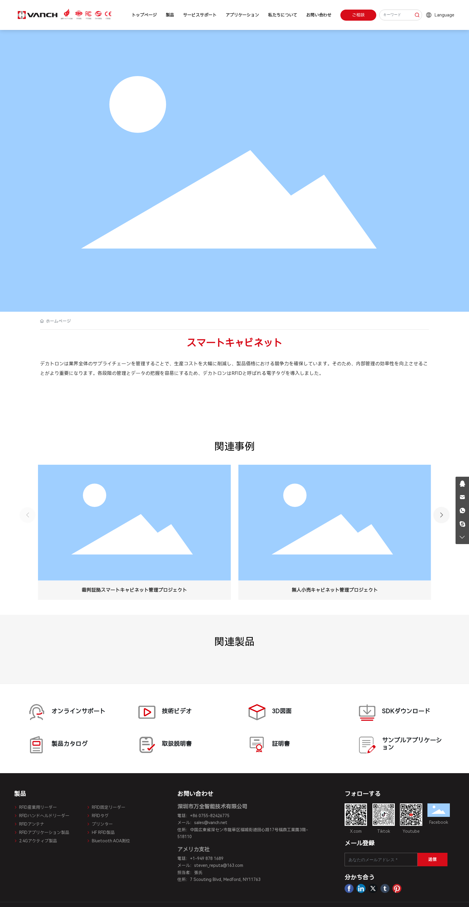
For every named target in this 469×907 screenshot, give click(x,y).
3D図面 (289, 712)
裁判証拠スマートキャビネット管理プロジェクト (134, 590)
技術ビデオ (179, 712)
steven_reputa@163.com (218, 865)
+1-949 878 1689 (206, 858)
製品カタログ (69, 745)
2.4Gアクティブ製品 (35, 840)
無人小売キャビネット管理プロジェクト (335, 590)
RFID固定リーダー (106, 807)
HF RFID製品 (101, 832)
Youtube (411, 831)
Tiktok (383, 831)
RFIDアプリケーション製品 (41, 832)
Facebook (438, 822)
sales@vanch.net (210, 822)
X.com (356, 831)
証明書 (289, 745)
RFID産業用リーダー (35, 807)
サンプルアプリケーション (399, 745)
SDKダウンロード (399, 712)
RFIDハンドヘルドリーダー (41, 815)
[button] (441, 515)
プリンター (100, 824)
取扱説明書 (179, 745)
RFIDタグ (98, 815)
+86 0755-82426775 (209, 815)
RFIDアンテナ (29, 824)
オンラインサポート (69, 712)
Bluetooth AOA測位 (108, 840)
